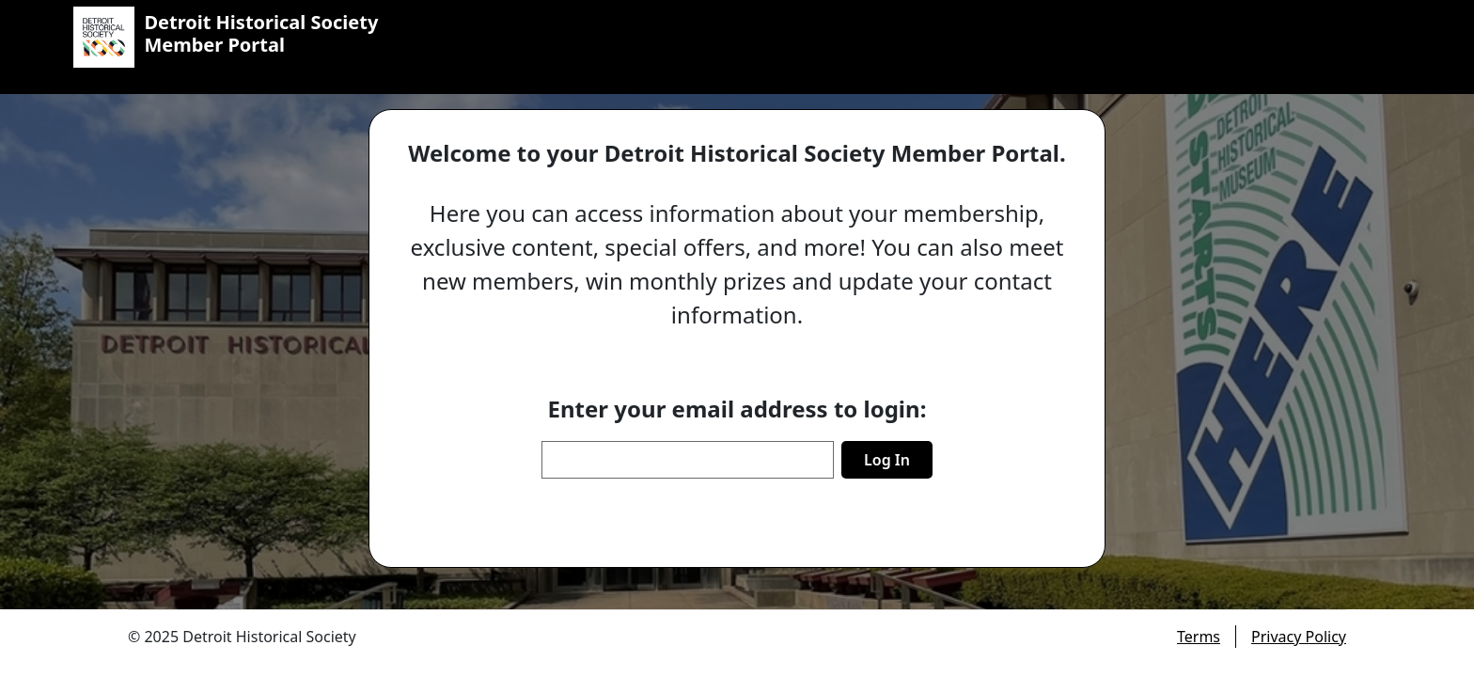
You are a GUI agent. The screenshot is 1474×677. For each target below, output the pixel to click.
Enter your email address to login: (737, 408)
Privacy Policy (1298, 636)
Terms (1198, 636)
